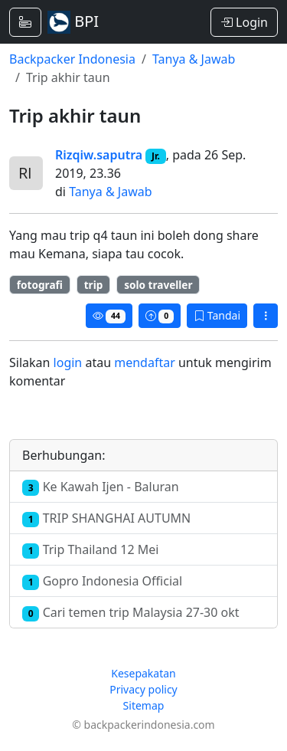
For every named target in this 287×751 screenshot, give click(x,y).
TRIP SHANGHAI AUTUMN (106, 518)
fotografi (40, 284)
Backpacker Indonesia (72, 59)
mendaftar (144, 362)
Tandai (217, 315)
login (68, 362)
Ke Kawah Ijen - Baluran (100, 487)
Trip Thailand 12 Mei (90, 550)
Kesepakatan (143, 673)
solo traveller (158, 284)
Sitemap (144, 705)
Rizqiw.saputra (98, 154)
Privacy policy (143, 689)
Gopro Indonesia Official (102, 581)
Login (244, 22)
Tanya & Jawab (193, 59)
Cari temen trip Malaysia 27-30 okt (131, 612)
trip (93, 284)
